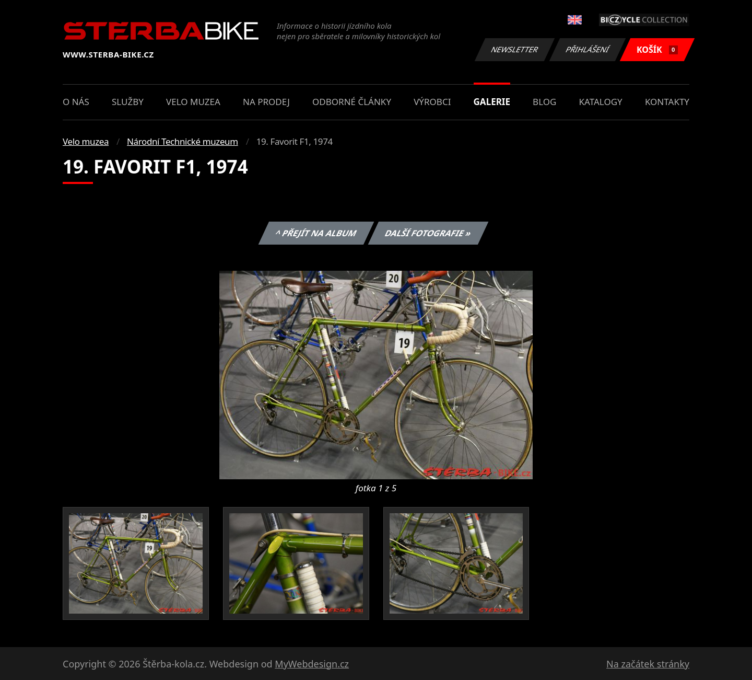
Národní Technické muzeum (182, 141)
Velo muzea (193, 102)
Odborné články (351, 102)
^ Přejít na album (316, 233)
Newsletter (514, 49)
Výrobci (432, 102)
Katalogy (600, 102)
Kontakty (667, 102)
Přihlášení (587, 49)
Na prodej (266, 102)
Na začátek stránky (647, 664)
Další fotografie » (428, 233)
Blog (544, 102)
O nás (76, 102)
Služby (128, 102)
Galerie (492, 102)
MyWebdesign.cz (312, 664)
